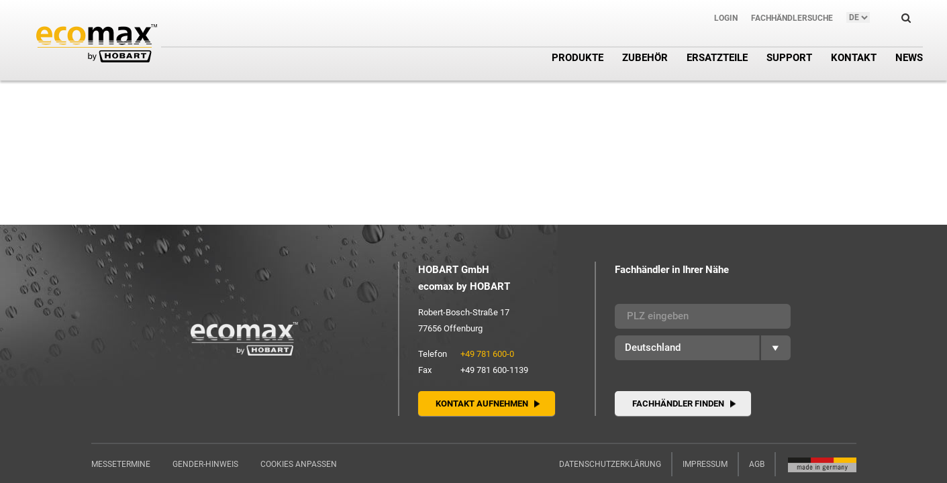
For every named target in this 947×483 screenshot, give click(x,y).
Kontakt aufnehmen (482, 403)
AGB (756, 464)
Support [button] (789, 58)
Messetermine (120, 464)
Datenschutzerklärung (610, 464)
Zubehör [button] (645, 58)
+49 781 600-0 (487, 354)
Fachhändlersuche (792, 18)
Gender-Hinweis (205, 464)
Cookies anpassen (298, 464)
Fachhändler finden (678, 403)
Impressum (705, 464)
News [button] (909, 58)
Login (726, 18)
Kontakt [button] (854, 58)
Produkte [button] (577, 58)
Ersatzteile (717, 58)
